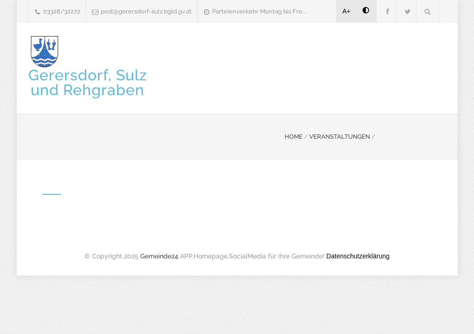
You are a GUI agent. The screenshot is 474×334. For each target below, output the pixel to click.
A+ (347, 11)
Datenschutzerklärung (358, 256)
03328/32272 (61, 11)
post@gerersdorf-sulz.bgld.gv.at (146, 11)
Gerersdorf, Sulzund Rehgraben (87, 82)
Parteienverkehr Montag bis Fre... (259, 11)
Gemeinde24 (159, 256)
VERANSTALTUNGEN (339, 136)
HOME (294, 136)
